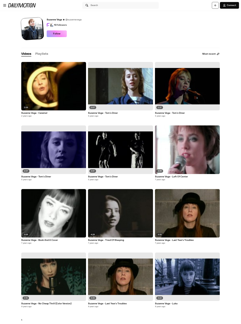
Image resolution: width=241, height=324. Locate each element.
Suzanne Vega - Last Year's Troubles (107, 303)
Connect (229, 5)
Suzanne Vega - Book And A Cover (39, 240)
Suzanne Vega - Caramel (34, 113)
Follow (56, 33)
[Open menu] (4, 5)
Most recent (211, 54)
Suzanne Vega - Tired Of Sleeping (106, 240)
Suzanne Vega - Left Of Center (171, 176)
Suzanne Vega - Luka (166, 303)
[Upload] (215, 5)
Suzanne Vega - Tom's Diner (36, 176)
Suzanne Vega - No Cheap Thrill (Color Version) (46, 303)
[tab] (26, 54)
